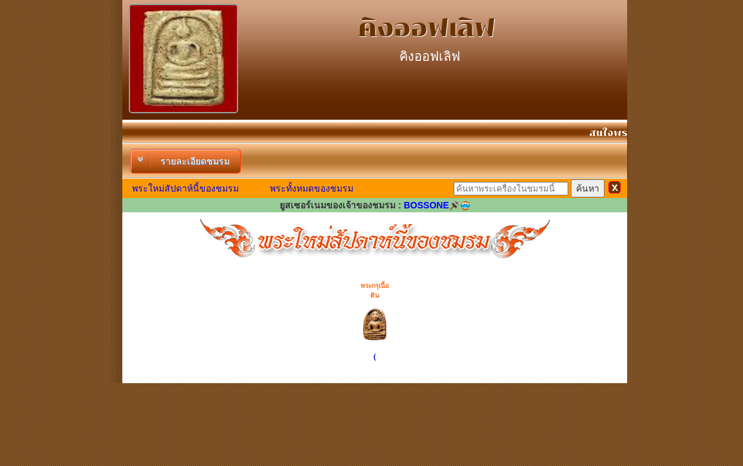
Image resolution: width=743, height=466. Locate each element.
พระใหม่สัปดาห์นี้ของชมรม (185, 188)
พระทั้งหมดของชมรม (311, 188)
